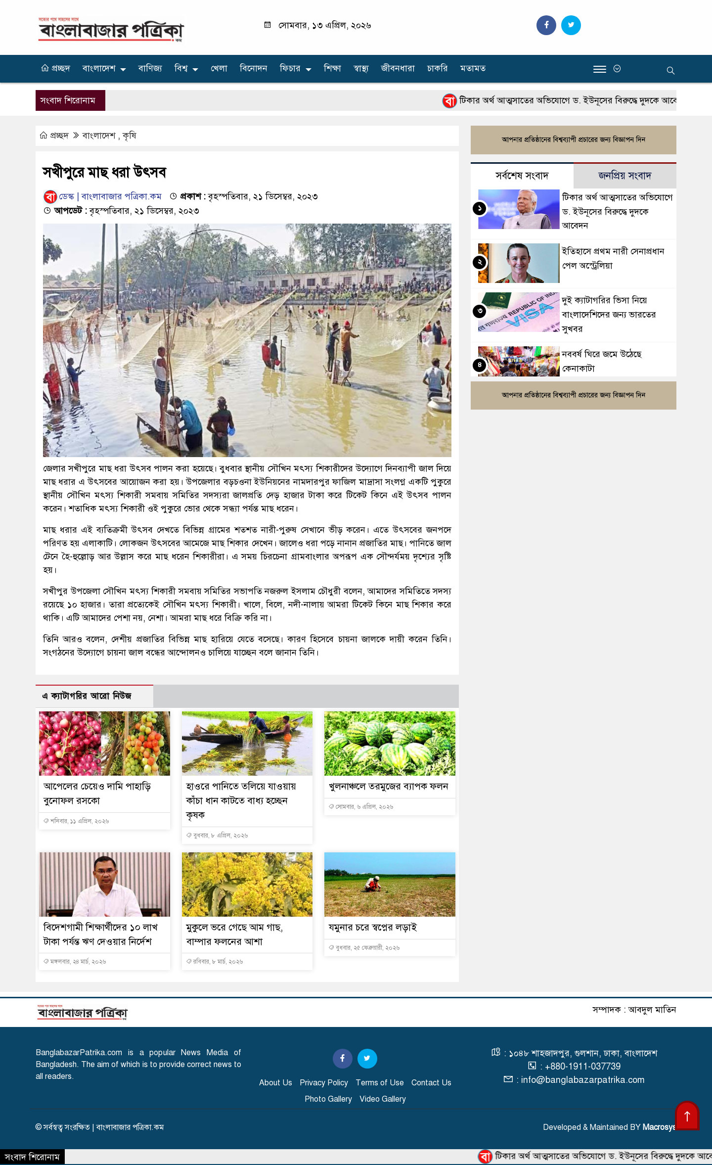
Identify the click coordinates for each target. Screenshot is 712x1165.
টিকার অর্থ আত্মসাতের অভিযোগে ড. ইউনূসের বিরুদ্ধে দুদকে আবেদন (617, 212)
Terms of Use (380, 1083)
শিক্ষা (332, 68)
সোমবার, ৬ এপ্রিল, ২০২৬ (360, 821)
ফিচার (290, 68)
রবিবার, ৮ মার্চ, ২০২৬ (214, 962)
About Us (275, 1083)
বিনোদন (253, 68)
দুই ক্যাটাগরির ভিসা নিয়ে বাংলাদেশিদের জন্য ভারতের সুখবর (609, 315)
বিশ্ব (181, 68)
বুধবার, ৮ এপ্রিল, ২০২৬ (217, 836)
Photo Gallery (328, 1100)
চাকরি (437, 68)
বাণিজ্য (150, 68)
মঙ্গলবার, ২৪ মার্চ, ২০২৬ (74, 962)
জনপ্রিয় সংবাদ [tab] (625, 176)
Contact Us (431, 1083)
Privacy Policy (324, 1083)
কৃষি (129, 136)
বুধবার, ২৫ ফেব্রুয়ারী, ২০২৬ (364, 947)
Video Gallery (382, 1100)
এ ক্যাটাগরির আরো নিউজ (87, 697)
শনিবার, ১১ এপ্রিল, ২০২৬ (76, 821)
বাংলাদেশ (99, 68)
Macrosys (659, 1128)
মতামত (473, 68)
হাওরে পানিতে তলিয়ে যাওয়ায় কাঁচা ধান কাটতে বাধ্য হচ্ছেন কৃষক (242, 801)
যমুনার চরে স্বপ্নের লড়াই (373, 928)
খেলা (219, 68)
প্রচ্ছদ (55, 68)
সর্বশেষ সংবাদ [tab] (522, 176)
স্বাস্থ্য (361, 68)
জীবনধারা (398, 68)
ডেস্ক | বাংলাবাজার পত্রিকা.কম (102, 196)
